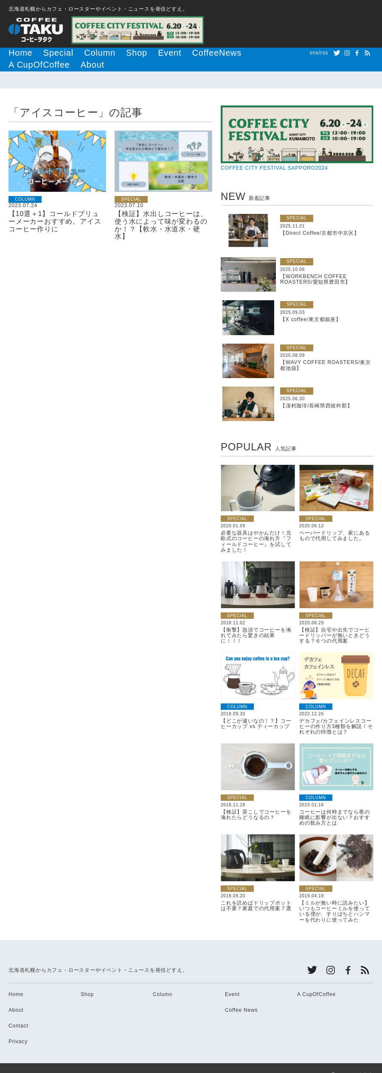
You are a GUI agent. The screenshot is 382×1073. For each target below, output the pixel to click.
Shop (104, 53)
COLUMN (25, 186)
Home (16, 53)
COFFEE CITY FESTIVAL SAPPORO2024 (297, 124)
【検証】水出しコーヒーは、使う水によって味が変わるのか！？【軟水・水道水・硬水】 (161, 212)
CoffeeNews (165, 53)
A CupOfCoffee (212, 53)
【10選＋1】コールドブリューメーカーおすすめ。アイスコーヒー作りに (54, 208)
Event (130, 53)
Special (45, 53)
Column (76, 53)
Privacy (18, 1028)
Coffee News (241, 996)
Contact (18, 1012)
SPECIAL (131, 186)
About (251, 53)
